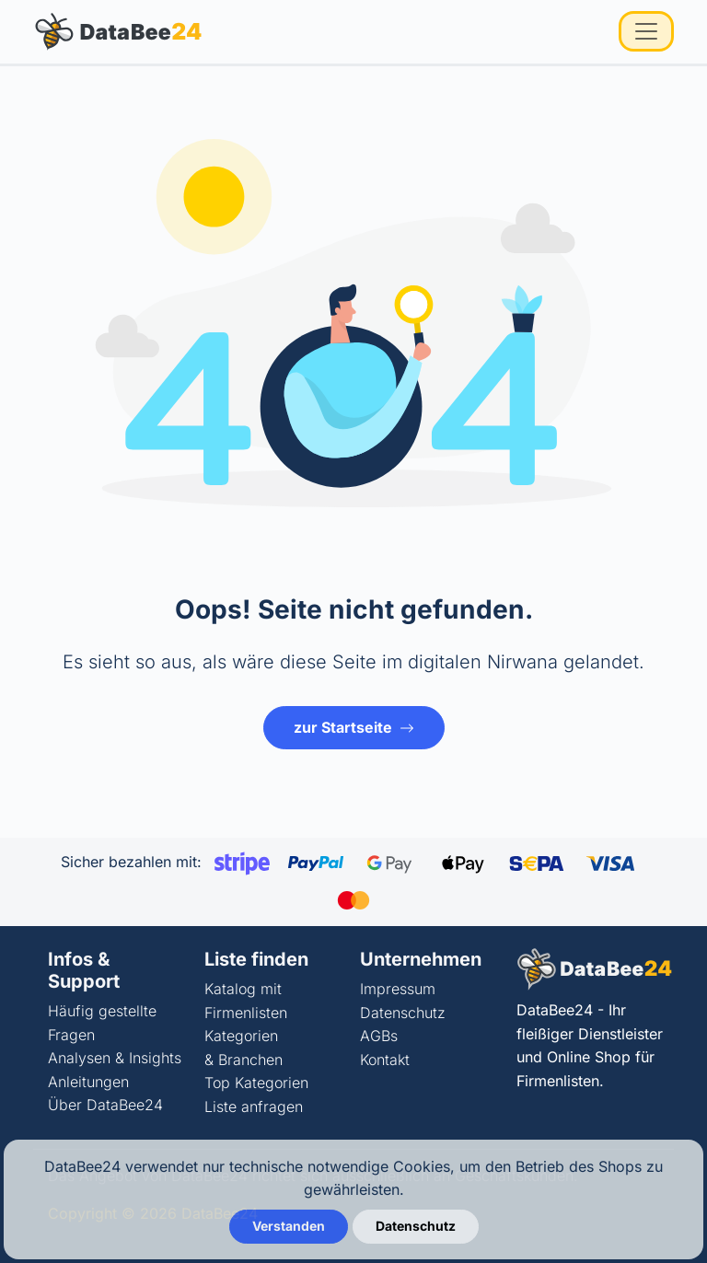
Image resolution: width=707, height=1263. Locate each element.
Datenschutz (403, 1012)
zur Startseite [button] (354, 727)
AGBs (379, 1035)
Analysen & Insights (114, 1058)
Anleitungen (88, 1081)
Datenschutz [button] (416, 1226)
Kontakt (385, 1059)
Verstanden (288, 1226)
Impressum (397, 988)
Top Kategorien (256, 1082)
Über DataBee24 (105, 1104)
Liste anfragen (253, 1106)
